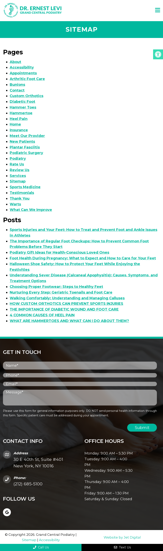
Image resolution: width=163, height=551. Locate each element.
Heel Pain (18, 118)
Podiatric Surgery (26, 152)
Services (18, 175)
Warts (15, 204)
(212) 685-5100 (28, 483)
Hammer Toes (23, 107)
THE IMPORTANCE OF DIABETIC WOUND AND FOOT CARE (64, 309)
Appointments (23, 73)
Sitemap (18, 181)
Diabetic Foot (22, 101)
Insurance (19, 130)
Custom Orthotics (26, 95)
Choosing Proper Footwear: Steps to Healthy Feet (56, 286)
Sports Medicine (25, 186)
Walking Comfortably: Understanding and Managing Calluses (67, 297)
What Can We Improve (31, 209)
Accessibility (22, 67)
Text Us (122, 547)
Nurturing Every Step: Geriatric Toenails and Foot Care (61, 292)
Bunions (17, 84)
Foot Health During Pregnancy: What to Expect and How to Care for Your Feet (83, 258)
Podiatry (18, 158)
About (15, 61)
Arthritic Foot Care (27, 78)
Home (15, 124)
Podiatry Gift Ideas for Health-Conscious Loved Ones (59, 252)
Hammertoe (21, 113)
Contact (17, 90)
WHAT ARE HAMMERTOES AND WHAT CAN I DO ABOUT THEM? (69, 320)
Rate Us (17, 164)
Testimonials (22, 192)
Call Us (41, 547)
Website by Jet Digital (122, 537)
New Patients (22, 141)
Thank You (19, 198)
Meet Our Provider (27, 135)
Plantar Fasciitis (25, 147)
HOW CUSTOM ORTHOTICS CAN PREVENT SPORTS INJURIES (66, 303)
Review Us (19, 169)
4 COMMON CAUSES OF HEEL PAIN (42, 315)
